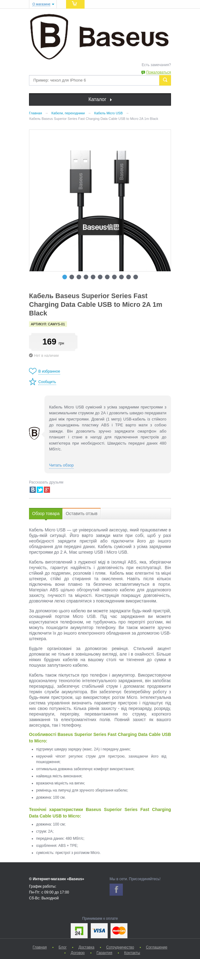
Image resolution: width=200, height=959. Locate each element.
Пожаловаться (158, 72)
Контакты (132, 953)
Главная (40, 947)
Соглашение (156, 947)
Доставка (86, 947)
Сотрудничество (120, 947)
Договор (78, 953)
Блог (63, 947)
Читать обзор (61, 465)
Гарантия (104, 953)
